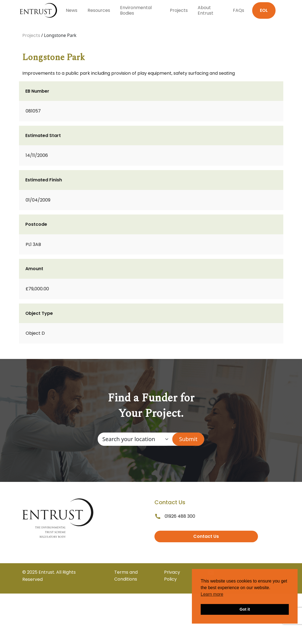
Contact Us (206, 536)
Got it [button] (245, 609)
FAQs (238, 10)
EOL (264, 10)
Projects (179, 10)
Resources (99, 10)
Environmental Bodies (136, 10)
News (71, 10)
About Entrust (205, 10)
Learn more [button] (212, 594)
